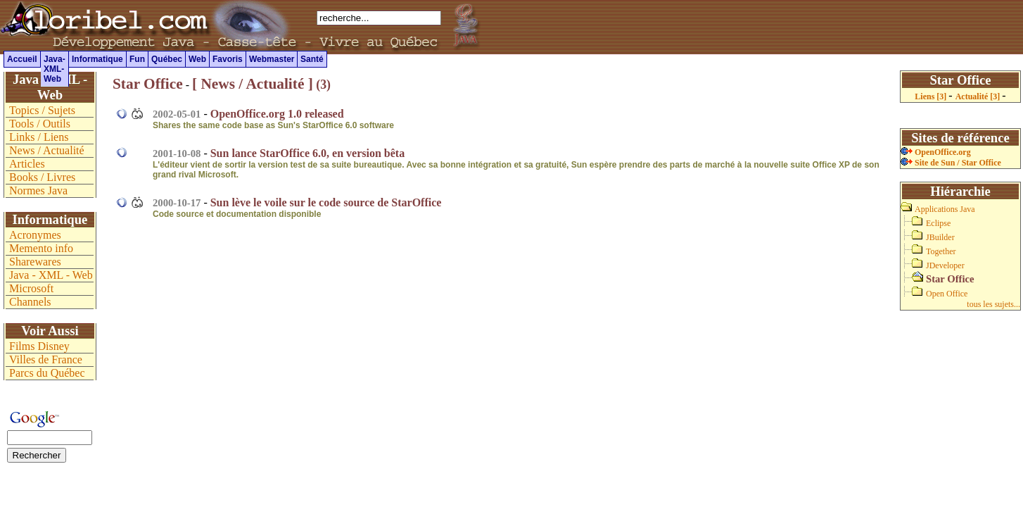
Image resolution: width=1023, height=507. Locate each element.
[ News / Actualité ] (252, 83)
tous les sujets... (993, 304)
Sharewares (35, 262)
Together (940, 251)
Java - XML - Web (51, 275)
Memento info (41, 248)
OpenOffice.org (936, 152)
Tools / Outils (39, 124)
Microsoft (31, 288)
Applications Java (945, 209)
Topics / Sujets (42, 110)
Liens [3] (931, 96)
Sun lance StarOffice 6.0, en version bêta (307, 153)
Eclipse (938, 223)
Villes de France (45, 359)
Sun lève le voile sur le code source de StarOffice (326, 202)
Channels (30, 302)
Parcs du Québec (47, 373)
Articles (27, 164)
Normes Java (38, 190)
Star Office (148, 83)
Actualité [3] (979, 96)
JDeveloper (945, 265)
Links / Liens (38, 137)
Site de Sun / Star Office (951, 163)
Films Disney (39, 346)
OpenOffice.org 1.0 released (277, 114)
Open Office (946, 294)
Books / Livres (42, 177)
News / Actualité (46, 150)
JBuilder (940, 237)
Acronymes (35, 235)
